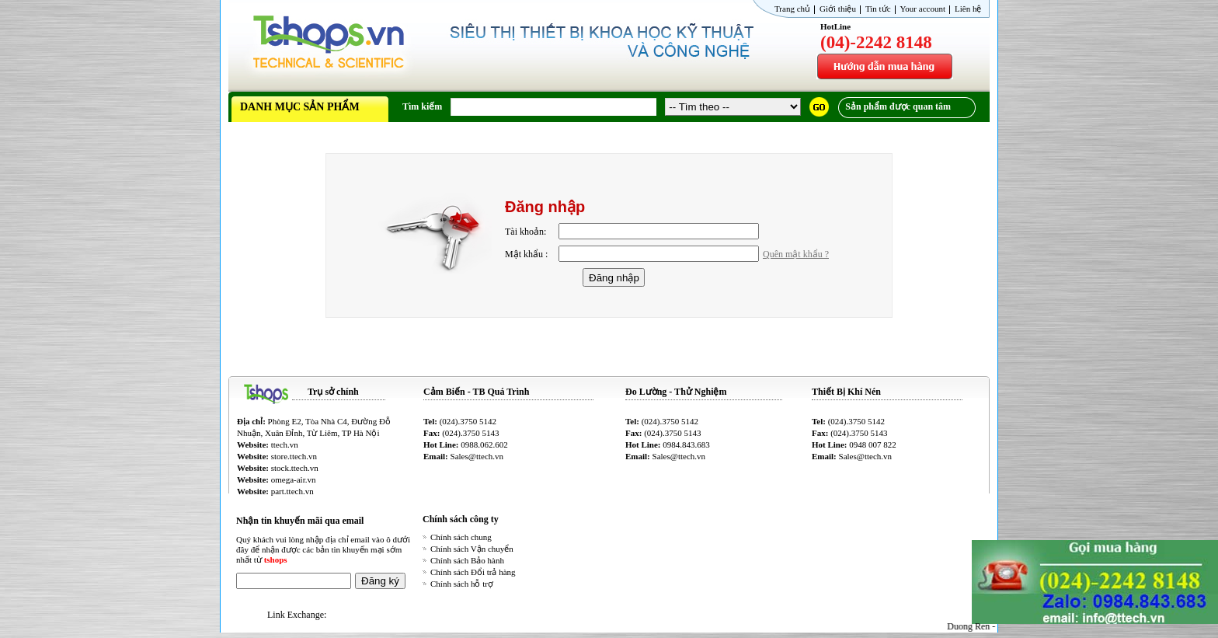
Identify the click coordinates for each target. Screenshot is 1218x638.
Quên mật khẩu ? (796, 254)
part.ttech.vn (292, 491)
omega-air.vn (293, 479)
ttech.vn (284, 444)
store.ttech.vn (294, 456)
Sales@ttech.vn (477, 456)
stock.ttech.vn (294, 467)
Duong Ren (973, 626)
